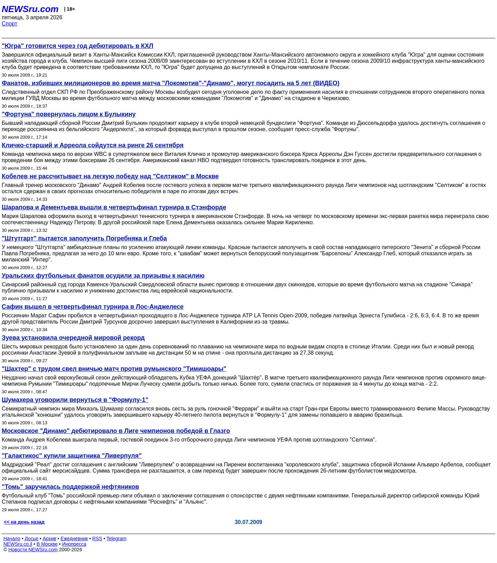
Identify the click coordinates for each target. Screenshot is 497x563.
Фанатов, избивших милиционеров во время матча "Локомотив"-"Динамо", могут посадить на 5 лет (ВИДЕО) (171, 83)
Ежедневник (74, 538)
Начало (11, 538)
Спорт (9, 24)
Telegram (117, 538)
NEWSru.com (30, 9)
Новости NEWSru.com (33, 549)
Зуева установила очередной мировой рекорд (73, 337)
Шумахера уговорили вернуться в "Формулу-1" (75, 399)
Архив (49, 538)
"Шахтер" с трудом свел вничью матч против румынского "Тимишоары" (114, 368)
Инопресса (74, 544)
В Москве (47, 544)
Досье (31, 538)
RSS (97, 538)
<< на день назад (24, 522)
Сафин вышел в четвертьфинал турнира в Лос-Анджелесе (93, 306)
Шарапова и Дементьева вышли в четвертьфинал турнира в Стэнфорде (114, 207)
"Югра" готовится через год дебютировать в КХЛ (77, 45)
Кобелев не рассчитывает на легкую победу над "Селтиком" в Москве (110, 176)
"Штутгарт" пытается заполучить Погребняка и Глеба (84, 238)
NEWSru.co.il (17, 544)
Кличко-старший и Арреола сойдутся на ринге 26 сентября (93, 145)
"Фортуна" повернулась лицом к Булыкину (69, 114)
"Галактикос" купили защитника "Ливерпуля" (72, 455)
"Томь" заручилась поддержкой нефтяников (70, 486)
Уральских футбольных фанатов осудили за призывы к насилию (103, 275)
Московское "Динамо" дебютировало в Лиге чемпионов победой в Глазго (116, 430)
